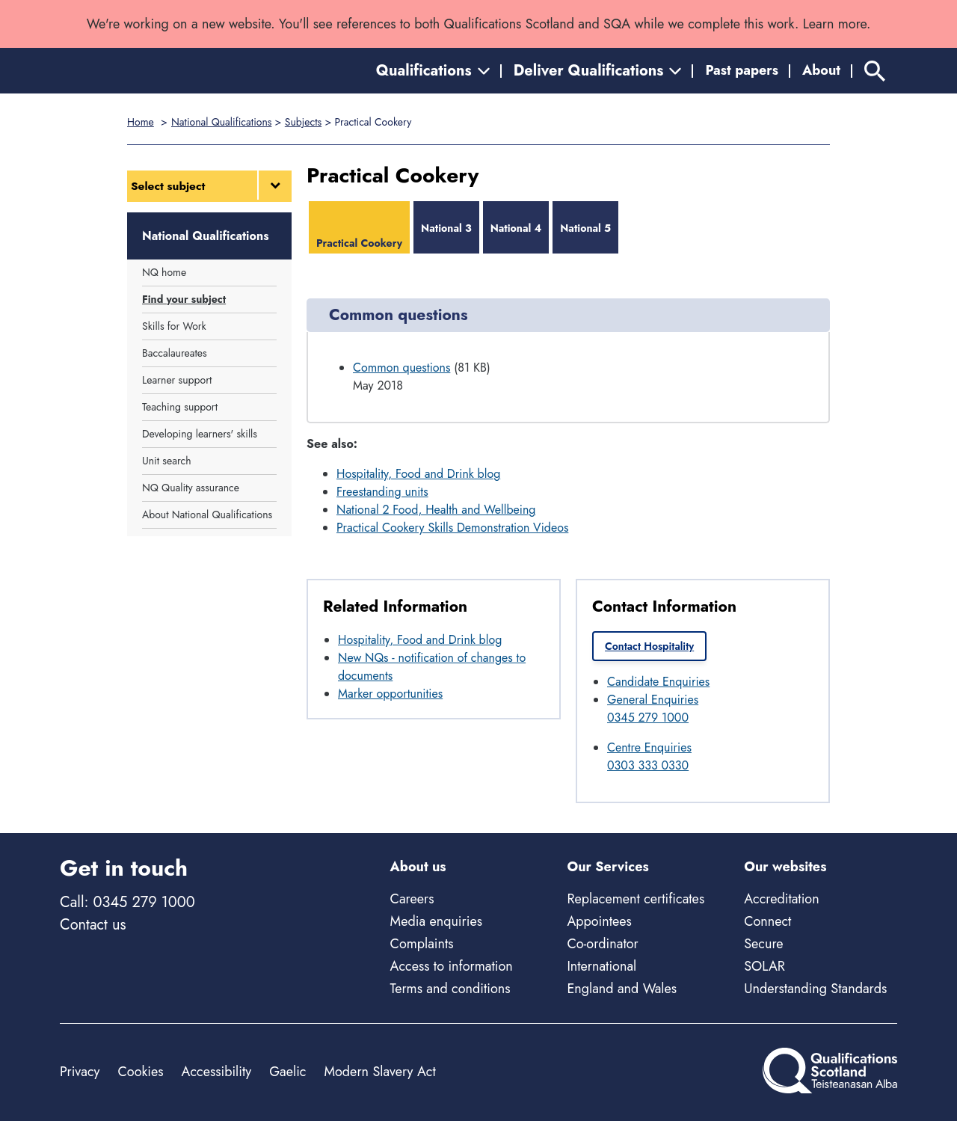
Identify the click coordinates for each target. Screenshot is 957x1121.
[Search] (874, 70)
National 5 (585, 228)
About (821, 70)
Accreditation (781, 899)
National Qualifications (221, 121)
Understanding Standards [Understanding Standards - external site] (815, 988)
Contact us (93, 925)
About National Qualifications (207, 514)
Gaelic (287, 1071)
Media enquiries (436, 921)
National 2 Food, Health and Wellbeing (435, 509)
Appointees (599, 921)
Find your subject (184, 299)
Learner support (177, 379)
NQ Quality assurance (190, 487)
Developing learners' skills (199, 433)
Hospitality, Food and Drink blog (418, 473)
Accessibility (217, 1071)
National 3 (446, 228)
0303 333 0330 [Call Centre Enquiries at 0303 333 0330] (648, 765)
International (601, 966)
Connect (767, 921)
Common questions (401, 367)
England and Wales (622, 988)
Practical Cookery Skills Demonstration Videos (452, 527)
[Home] (127, 71)
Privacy (79, 1071)
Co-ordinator (602, 943)
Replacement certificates (635, 899)
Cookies (140, 1071)
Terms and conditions (450, 988)
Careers (412, 899)
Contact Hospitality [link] (649, 646)
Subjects (303, 121)
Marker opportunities (390, 693)
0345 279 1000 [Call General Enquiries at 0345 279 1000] (648, 717)
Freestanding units (382, 491)
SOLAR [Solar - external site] (764, 966)
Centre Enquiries (649, 747)
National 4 (516, 228)
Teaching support (180, 406)
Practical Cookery (359, 243)
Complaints (422, 943)
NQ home (164, 272)
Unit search (166, 460)
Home (140, 121)
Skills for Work (174, 326)
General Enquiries (652, 699)
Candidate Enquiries (658, 681)
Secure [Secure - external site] (763, 943)
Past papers (741, 70)
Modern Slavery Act (379, 1071)
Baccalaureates (174, 352)
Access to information (451, 966)
